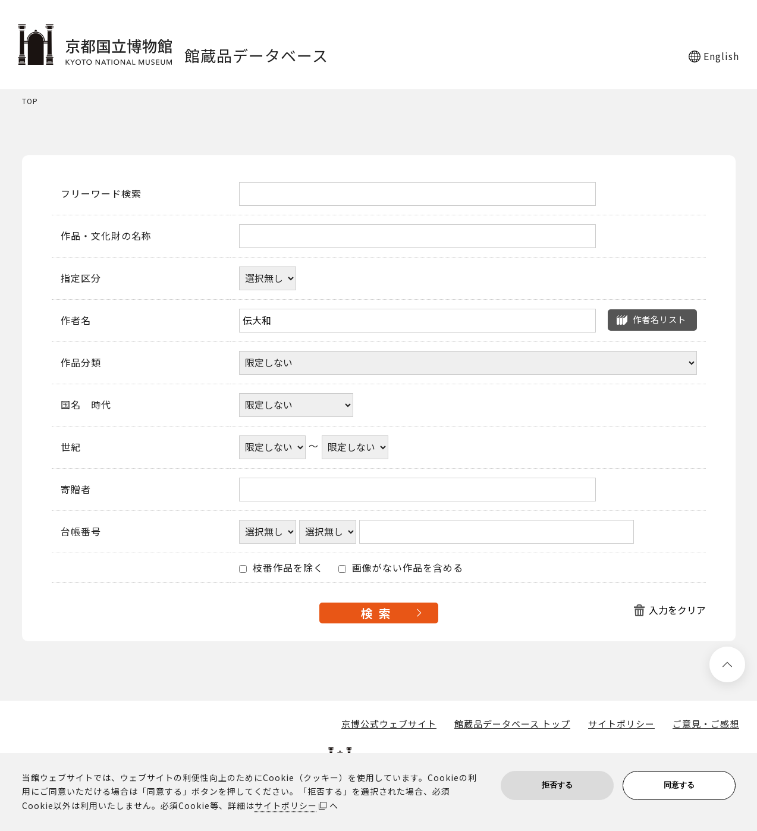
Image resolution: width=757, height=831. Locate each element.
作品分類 (81, 363)
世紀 (71, 447)
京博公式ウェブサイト (388, 724)
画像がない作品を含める (400, 568)
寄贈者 (76, 490)
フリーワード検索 (101, 194)
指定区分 (81, 278)
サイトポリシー (621, 724)
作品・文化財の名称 (106, 236)
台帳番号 (81, 532)
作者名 (76, 321)
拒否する (557, 784)
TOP (30, 101)
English (721, 56)
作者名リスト (659, 319)
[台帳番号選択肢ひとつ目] (267, 532)
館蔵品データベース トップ (512, 724)
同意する (679, 784)
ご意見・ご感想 (706, 724)
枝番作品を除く (281, 568)
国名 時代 (86, 405)
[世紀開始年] (272, 447)
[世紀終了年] (355, 447)
